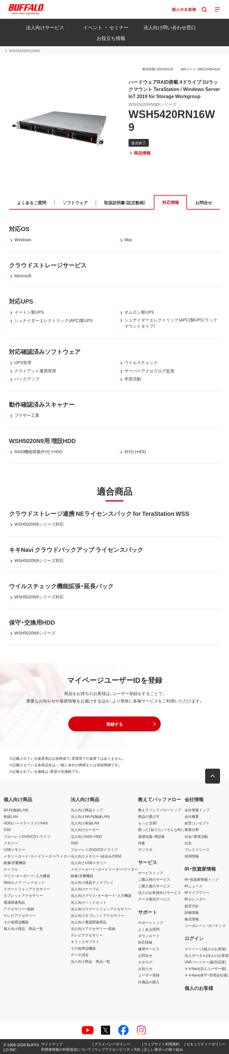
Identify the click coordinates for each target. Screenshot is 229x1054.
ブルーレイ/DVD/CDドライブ (27, 836)
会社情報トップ (197, 809)
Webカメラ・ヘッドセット (24, 882)
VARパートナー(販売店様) (205, 962)
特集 (141, 843)
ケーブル (11, 869)
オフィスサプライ (85, 941)
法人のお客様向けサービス (159, 892)
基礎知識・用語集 (151, 836)
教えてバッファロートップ (159, 809)
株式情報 (192, 919)
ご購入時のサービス (154, 879)
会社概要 (192, 816)
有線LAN (11, 816)
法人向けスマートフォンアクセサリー (101, 908)
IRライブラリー (197, 892)
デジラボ (145, 849)
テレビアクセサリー (20, 915)
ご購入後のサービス (154, 886)
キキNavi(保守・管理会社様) (206, 975)
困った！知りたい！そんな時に (161, 829)
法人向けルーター (85, 829)
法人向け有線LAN (85, 823)
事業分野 (192, 829)
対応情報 (145, 942)
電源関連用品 (14, 902)
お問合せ (145, 955)
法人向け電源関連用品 (88, 922)
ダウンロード (149, 935)
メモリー (11, 843)
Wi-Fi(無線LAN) (16, 809)
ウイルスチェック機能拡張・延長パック (61, 585)
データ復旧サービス (154, 899)
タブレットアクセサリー (23, 895)
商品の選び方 (149, 816)
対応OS (19, 228)
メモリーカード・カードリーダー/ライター (37, 856)
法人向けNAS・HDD (86, 836)
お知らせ (145, 968)
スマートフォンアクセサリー (27, 889)
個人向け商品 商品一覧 (23, 928)
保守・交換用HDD (32, 622)
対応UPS (21, 301)
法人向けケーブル (85, 889)
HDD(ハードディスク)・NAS (26, 823)
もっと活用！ (148, 823)
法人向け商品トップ (87, 809)
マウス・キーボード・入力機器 (27, 875)
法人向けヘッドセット (88, 902)
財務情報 (192, 912)
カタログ (145, 962)
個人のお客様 (199, 987)
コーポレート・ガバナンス (205, 925)
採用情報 (192, 856)
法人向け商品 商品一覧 (90, 961)
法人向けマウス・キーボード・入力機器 (101, 895)
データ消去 (80, 954)
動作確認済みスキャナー (42, 404)
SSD (7, 829)
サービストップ (150, 872)
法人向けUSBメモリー (89, 862)
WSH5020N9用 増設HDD (42, 440)
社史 (188, 843)
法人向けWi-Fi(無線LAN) (90, 816)
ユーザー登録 (149, 975)
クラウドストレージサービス (47, 265)
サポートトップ (150, 922)
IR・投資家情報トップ (202, 879)
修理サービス (149, 948)
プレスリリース (197, 849)
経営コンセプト (197, 823)
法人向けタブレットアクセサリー (97, 915)
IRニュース (193, 886)
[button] (114, 723)
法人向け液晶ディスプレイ (92, 882)
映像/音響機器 (15, 862)
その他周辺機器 (16, 922)
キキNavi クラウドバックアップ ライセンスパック (76, 549)
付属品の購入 (149, 982)
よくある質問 (149, 929)
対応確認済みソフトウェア (45, 351)
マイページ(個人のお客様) (205, 948)
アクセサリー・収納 (19, 908)
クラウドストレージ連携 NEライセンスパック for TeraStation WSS (99, 513)
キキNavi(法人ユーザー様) (205, 968)
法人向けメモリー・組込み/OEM (96, 856)
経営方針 (192, 905)
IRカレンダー (195, 899)
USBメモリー (14, 849)
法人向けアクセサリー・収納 (93, 928)
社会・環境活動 (196, 836)
